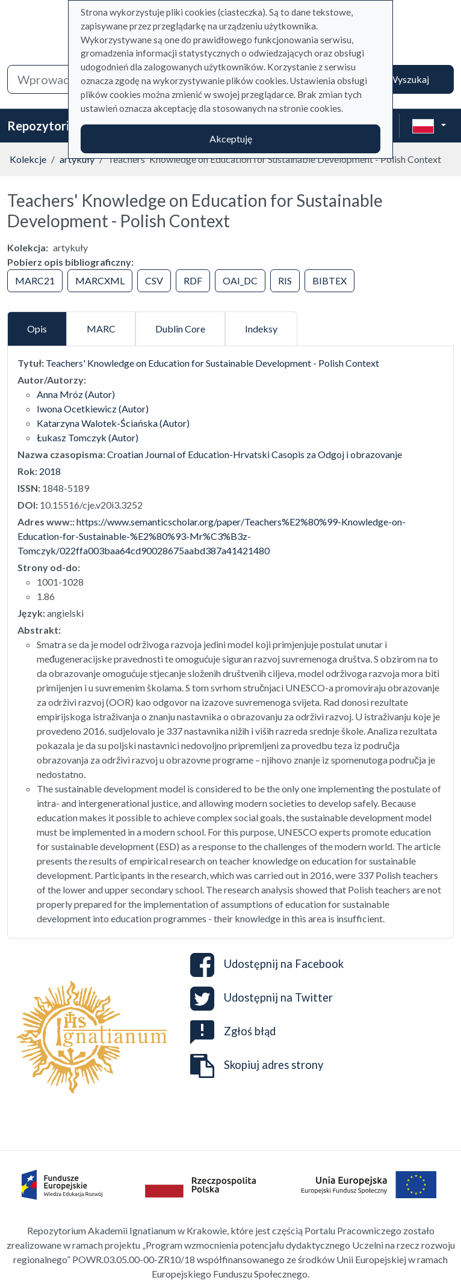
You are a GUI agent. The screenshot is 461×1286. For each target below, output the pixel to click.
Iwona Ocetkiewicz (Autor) (93, 408)
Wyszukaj (408, 79)
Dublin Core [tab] (180, 328)
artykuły (77, 159)
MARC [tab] (101, 328)
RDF (193, 280)
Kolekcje (28, 159)
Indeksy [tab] (261, 328)
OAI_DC (240, 280)
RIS (285, 280)
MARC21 (35, 280)
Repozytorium (46, 125)
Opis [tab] (37, 328)
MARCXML (100, 280)
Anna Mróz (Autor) (76, 394)
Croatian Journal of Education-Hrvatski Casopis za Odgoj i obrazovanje (254, 454)
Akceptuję (230, 138)
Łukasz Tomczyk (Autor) (87, 437)
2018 (50, 471)
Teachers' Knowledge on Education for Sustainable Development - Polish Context (212, 363)
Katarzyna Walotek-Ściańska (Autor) (113, 423)
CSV (154, 280)
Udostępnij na (267, 965)
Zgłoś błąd (233, 1031)
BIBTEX (329, 280)
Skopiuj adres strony (256, 1066)
